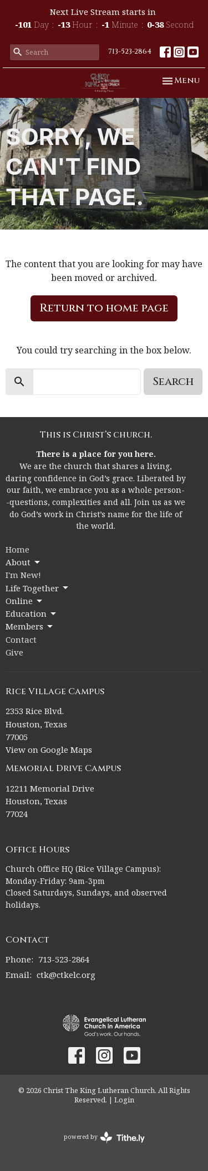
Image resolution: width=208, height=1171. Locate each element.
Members (30, 626)
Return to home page (104, 307)
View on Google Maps (49, 749)
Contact (21, 639)
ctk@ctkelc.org (66, 974)
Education (32, 614)
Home (17, 549)
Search (173, 381)
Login (124, 1100)
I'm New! (23, 574)
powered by (104, 1137)
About (24, 562)
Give (14, 652)
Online (25, 601)
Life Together (38, 588)
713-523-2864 (129, 51)
